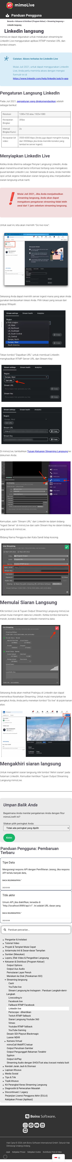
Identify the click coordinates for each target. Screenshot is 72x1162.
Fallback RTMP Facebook (21, 1005)
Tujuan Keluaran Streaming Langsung (47, 451)
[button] (5, 1157)
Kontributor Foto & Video (52, 1152)
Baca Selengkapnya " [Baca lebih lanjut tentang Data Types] (11, 880)
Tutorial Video (12, 943)
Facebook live (16, 1001)
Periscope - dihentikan (20, 1012)
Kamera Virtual (14, 1041)
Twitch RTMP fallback (20, 1015)
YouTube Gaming (17, 1030)
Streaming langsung (55, 21)
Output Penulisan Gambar (20, 1048)
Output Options (14, 965)
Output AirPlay (14, 1059)
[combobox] (36, 929)
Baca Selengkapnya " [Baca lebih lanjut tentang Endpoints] (11, 913)
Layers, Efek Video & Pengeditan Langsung (27, 958)
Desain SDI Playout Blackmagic (23, 1033)
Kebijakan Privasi (18, 1152)
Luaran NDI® (13, 1037)
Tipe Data (8, 862)
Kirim (9, 837)
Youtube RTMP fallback (20, 1026)
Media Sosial (11, 1073)
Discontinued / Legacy (16, 1092)
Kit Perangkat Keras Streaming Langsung (26, 1084)
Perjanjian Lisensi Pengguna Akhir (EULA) (26, 1095)
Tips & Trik (10, 1077)
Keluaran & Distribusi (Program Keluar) (30, 21)
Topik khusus (12, 1081)
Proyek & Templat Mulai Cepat (20, 947)
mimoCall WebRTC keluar (20, 1044)
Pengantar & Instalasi (16, 939)
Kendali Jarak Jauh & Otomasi (20, 1066)
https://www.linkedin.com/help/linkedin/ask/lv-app (40, 78)
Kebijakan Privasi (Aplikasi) (19, 1099)
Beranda (10, 21)
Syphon (10, 1055)
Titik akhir (8, 895)
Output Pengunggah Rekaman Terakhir (26, 1051)
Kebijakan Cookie (34, 1152)
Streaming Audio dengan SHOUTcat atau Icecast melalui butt (38, 1062)
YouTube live (15, 987)
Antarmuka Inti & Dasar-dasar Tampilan (25, 950)
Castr (11, 983)
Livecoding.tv (15, 997)
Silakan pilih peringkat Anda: (18, 823)
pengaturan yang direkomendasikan (36, 101)
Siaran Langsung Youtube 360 (24, 1019)
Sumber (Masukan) (15, 954)
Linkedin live (15, 1008)
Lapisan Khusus (13, 1070)
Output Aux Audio (16, 969)
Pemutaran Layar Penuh (19, 972)
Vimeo (12, 1023)
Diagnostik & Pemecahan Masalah (22, 1088)
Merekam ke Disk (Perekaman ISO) (24, 976)
